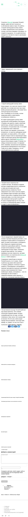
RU (18, 4)
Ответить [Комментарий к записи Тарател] (6, 489)
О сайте (6, 508)
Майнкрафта (19, 139)
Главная (6, 506)
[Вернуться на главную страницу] (13, 503)
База (2, 494)
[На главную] (7, 4)
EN (18, 6)
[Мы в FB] (2, 515)
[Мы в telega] (8, 515)
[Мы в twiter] (5, 515)
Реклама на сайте (9, 509)
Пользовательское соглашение (14, 512)
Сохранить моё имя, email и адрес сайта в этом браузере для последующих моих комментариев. (13, 473)
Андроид (19, 324)
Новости (7, 494)
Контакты (7, 511)
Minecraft (9, 22)
